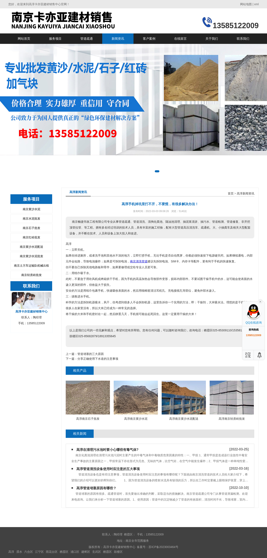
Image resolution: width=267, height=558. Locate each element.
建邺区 (85, 551)
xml (256, 4)
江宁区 (39, 551)
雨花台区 (52, 551)
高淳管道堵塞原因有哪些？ (96, 488)
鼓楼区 (118, 551)
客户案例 (149, 38)
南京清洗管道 (138, 261)
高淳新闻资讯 (245, 193)
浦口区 (75, 551)
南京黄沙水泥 (31, 209)
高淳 (11, 551)
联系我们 (243, 38)
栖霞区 (64, 551)
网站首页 (24, 38)
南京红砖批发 (31, 237)
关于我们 (211, 38)
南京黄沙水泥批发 (31, 256)
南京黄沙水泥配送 (31, 246)
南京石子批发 (31, 228)
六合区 (28, 551)
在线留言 (180, 38)
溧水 (19, 551)
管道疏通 (86, 38)
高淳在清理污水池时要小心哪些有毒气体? (107, 449)
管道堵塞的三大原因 (90, 354)
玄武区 (96, 551)
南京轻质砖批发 (31, 275)
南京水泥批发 (31, 218)
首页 (231, 193)
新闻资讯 (118, 38)
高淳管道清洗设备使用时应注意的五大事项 (108, 469)
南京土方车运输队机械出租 (31, 265)
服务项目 (55, 38)
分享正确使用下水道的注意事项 (97, 358)
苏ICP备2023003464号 (163, 547)
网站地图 (246, 4)
